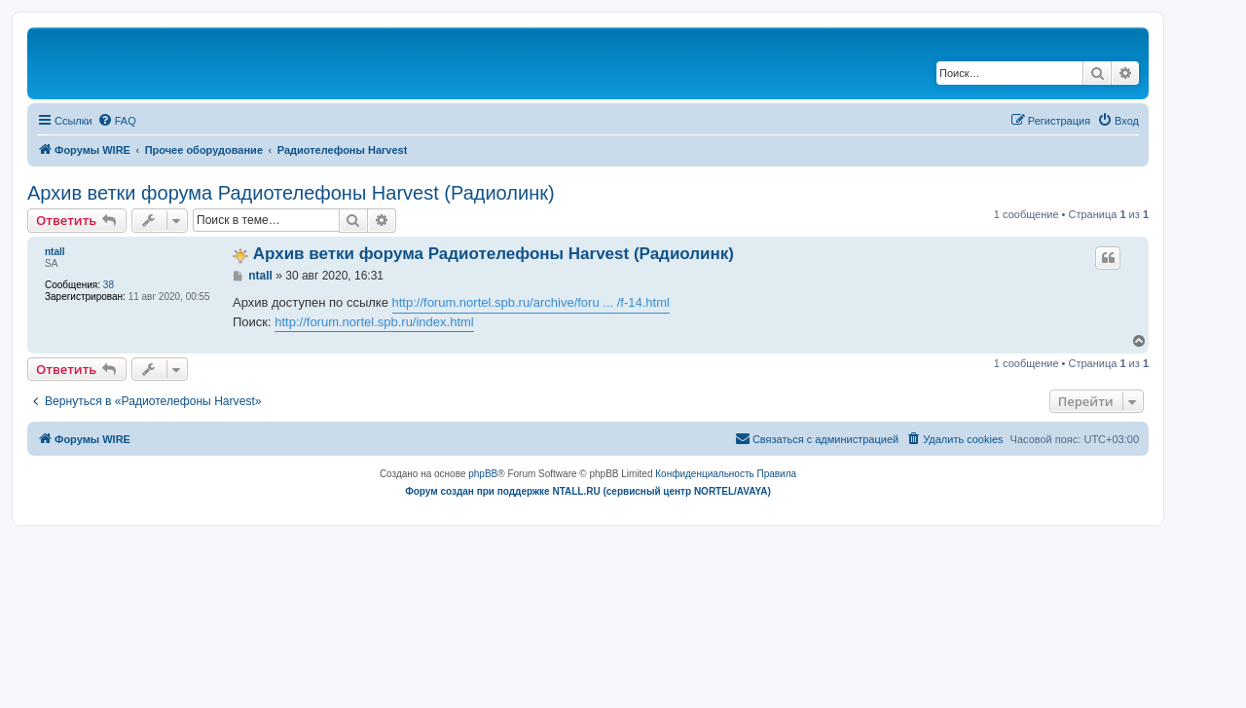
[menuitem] (116, 120)
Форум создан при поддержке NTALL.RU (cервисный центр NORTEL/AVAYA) (588, 491)
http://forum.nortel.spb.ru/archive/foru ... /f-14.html (531, 302)
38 (108, 284)
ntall (55, 251)
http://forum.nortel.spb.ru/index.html (374, 322)
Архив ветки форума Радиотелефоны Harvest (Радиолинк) (291, 193)
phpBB (482, 473)
